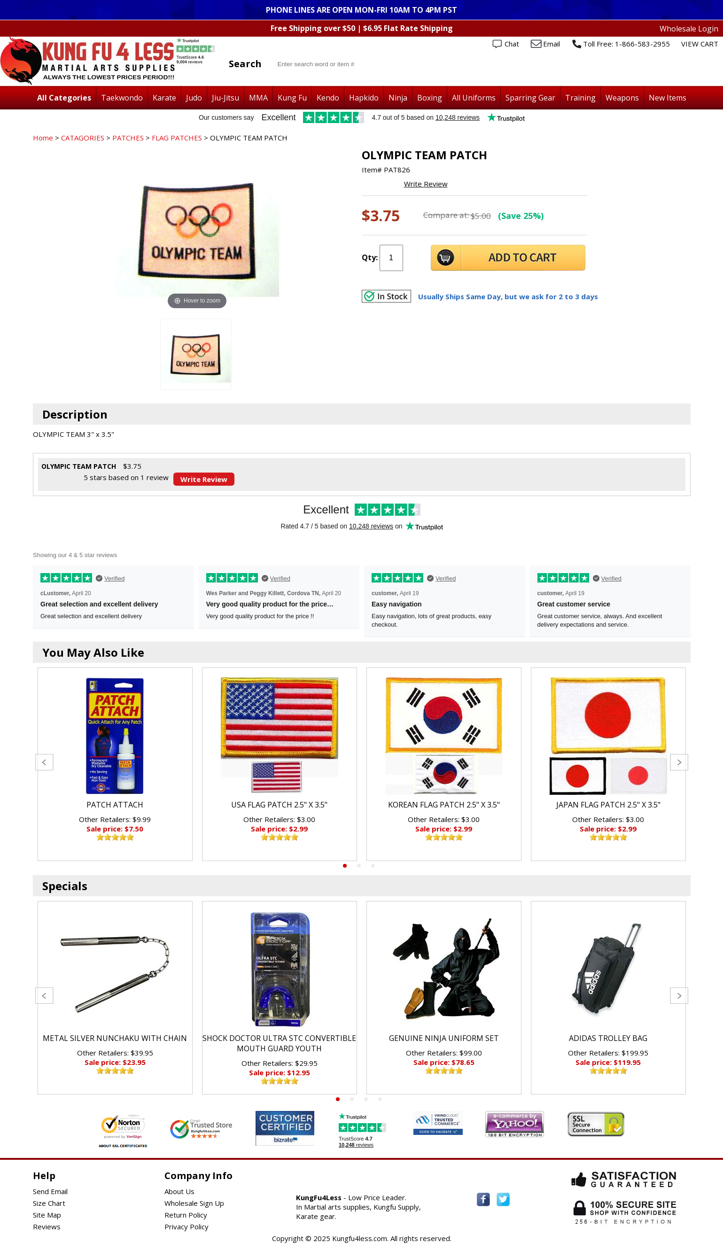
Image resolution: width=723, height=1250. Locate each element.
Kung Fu (292, 98)
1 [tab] (345, 866)
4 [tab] (380, 1099)
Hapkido (364, 98)
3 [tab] (373, 866)
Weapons (622, 98)
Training (580, 98)
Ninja (398, 98)
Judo (194, 98)
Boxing (429, 98)
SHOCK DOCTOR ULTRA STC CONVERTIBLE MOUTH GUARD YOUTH (279, 1043)
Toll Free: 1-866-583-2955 (626, 43)
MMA (258, 98)
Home (43, 137)
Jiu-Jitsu (225, 98)
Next (679, 762)
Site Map (47, 1214)
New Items (667, 98)
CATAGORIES (82, 137)
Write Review (426, 183)
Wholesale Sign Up (194, 1203)
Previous (44, 762)
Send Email (50, 1191)
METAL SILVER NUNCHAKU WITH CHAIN (115, 1038)
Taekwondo (122, 98)
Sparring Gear (530, 98)
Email (551, 43)
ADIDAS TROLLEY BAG (608, 1038)
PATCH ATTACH (114, 805)
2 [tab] (359, 866)
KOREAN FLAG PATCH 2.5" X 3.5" (444, 805)
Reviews (47, 1226)
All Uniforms (474, 98)
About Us (179, 1191)
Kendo (328, 98)
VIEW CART (699, 43)
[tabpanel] (115, 764)
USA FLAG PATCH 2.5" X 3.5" (279, 805)
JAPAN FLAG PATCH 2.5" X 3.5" (608, 805)
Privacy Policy (186, 1226)
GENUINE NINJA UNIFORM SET (444, 1038)
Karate (164, 98)
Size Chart (49, 1203)
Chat (512, 43)
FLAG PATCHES (177, 137)
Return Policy (185, 1214)
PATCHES (128, 137)
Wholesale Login (689, 28)
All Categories (64, 98)
